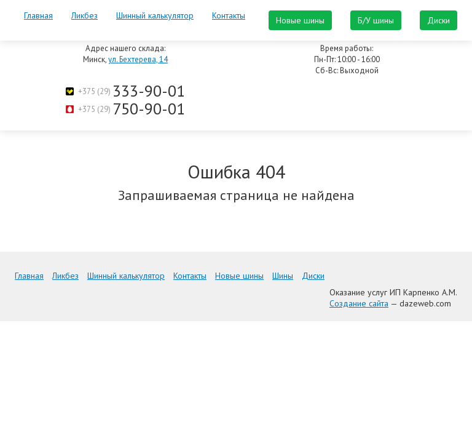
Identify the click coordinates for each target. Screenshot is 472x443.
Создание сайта (358, 303)
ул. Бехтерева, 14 (138, 59)
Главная (38, 15)
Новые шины (300, 20)
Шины (282, 275)
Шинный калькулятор (155, 15)
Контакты (228, 15)
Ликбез (84, 15)
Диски (438, 20)
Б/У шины (376, 20)
